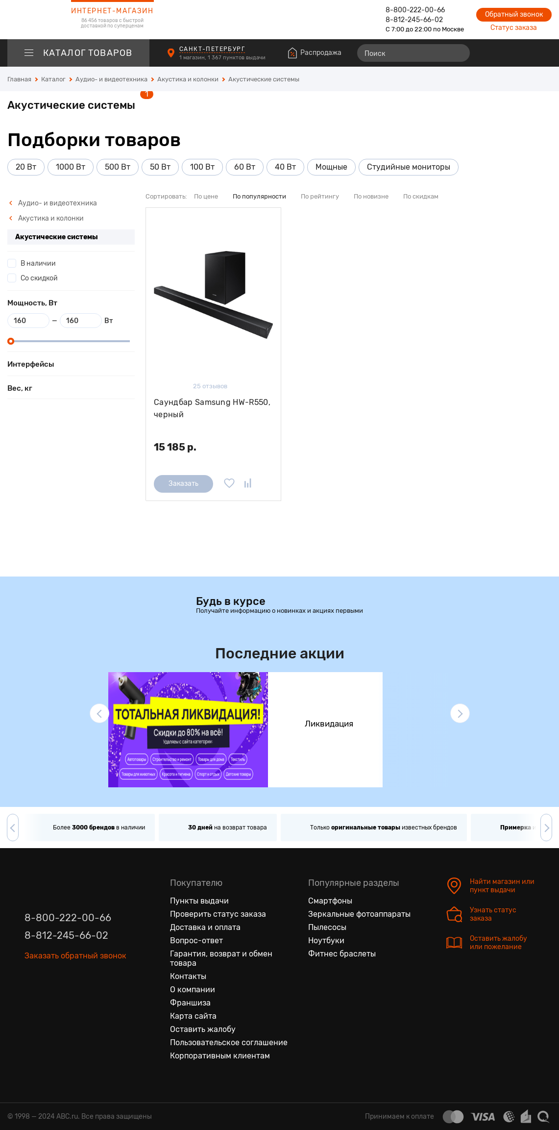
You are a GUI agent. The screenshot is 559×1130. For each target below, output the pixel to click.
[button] (99, 713)
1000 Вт (70, 167)
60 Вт (244, 167)
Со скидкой (39, 278)
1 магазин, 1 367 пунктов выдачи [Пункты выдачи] (223, 57)
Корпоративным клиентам (220, 1055)
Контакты (188, 976)
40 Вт (285, 167)
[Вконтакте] (32, 983)
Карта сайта (193, 1016)
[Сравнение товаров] (488, 53)
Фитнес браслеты (342, 953)
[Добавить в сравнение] (248, 484)
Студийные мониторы (408, 167)
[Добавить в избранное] (229, 484)
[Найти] (458, 53)
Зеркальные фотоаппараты (359, 914)
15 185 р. (175, 447)
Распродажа (320, 53)
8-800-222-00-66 (415, 10)
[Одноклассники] (53, 983)
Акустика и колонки (46, 218)
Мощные (331, 167)
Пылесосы (327, 927)
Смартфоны (330, 900)
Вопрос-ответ (196, 940)
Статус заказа (513, 28)
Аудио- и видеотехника (53, 203)
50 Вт (160, 167)
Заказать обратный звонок (75, 955)
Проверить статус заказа (218, 914)
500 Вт (117, 167)
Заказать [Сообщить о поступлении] (183, 483)
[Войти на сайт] (523, 53)
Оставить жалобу (203, 1029)
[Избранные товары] (506, 53)
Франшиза (190, 1002)
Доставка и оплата (205, 927)
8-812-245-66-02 (414, 20)
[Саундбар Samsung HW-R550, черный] (213, 295)
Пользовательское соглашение (229, 1042)
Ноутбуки (326, 940)
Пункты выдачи (199, 900)
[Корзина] (543, 53)
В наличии (38, 263)
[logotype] (31, 19)
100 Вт (202, 167)
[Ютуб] (73, 983)
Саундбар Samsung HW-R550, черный (212, 409)
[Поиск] (413, 53)
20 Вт (26, 167)
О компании (192, 989)
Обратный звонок (514, 14)
